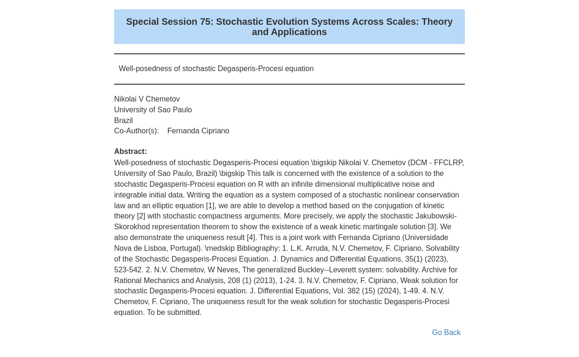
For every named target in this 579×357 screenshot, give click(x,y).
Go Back (446, 332)
